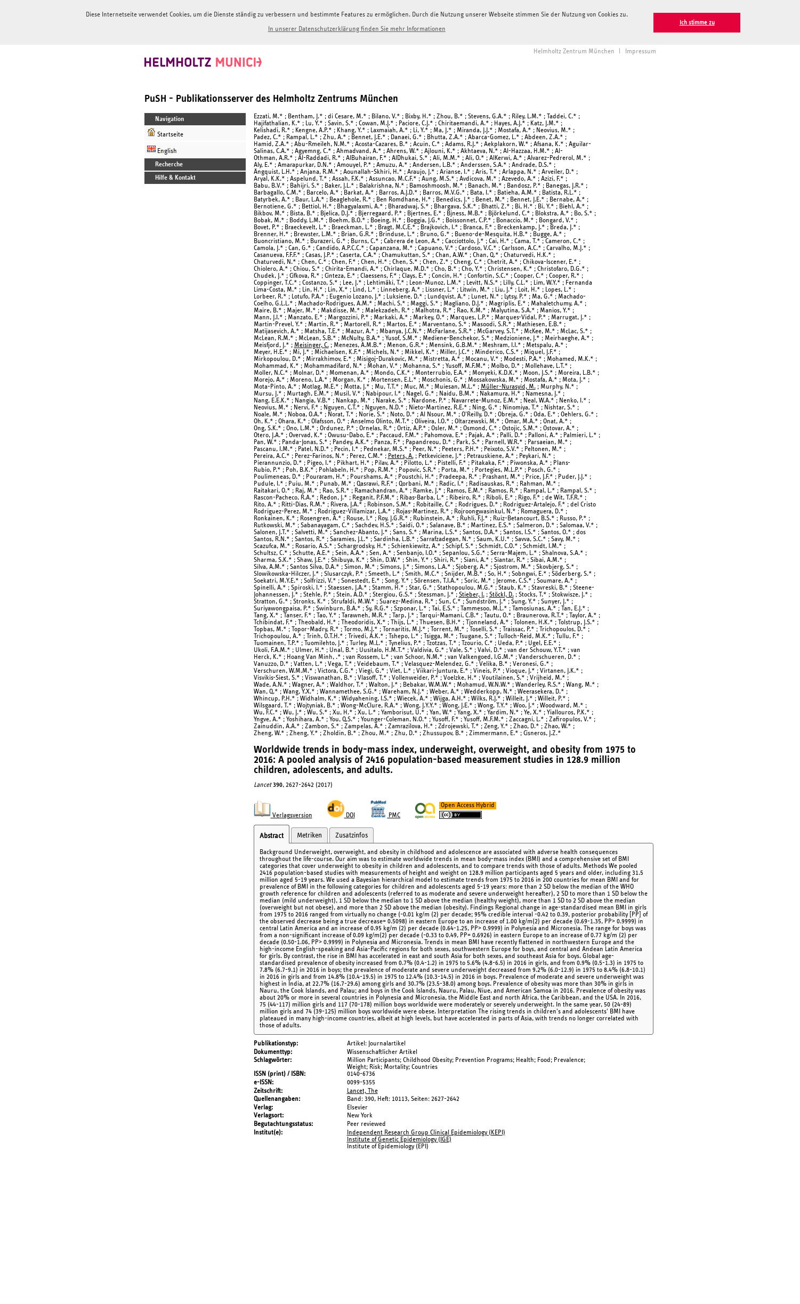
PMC (385, 814)
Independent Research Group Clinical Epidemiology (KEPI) (426, 1131)
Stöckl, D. (501, 593)
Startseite (165, 132)
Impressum (640, 50)
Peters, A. (401, 455)
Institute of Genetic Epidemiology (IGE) (399, 1138)
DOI (341, 814)
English (162, 148)
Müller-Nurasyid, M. (508, 385)
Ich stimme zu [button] (697, 23)
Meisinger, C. (311, 344)
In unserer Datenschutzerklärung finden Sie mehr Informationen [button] (357, 29)
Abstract (272, 835)
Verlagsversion (283, 814)
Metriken (309, 835)
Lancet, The (362, 1089)
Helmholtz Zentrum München (574, 50)
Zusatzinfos (351, 835)
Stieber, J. (471, 593)
